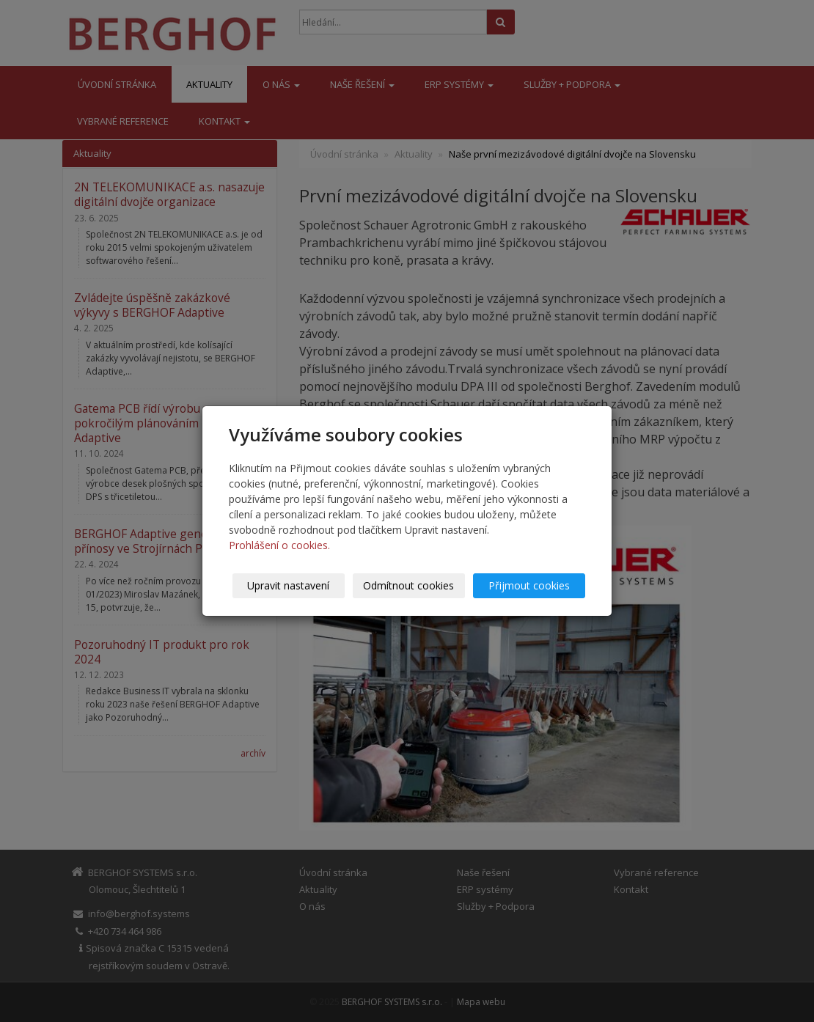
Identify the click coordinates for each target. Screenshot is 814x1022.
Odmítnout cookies (409, 585)
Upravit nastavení (289, 585)
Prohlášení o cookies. (279, 545)
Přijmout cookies (529, 585)
